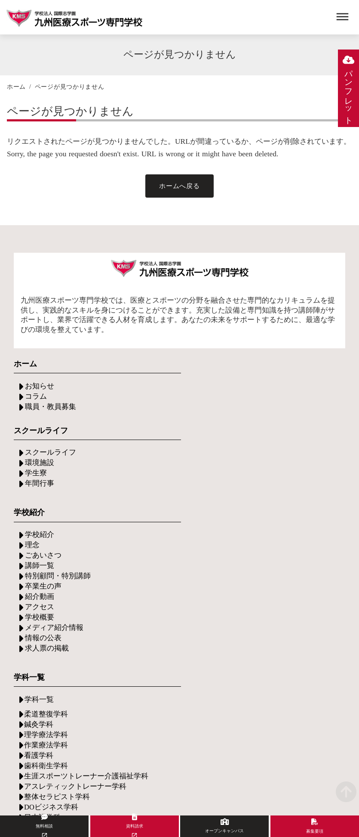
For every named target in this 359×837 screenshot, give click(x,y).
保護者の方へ (45, 614)
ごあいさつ (155, 427)
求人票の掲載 (158, 520)
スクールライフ (49, 470)
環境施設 (38, 481)
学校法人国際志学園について (73, 730)
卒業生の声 (155, 458)
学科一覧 (263, 406)
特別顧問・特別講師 (168, 447)
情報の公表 (155, 509)
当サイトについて (121, 769)
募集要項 (38, 593)
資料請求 (38, 666)
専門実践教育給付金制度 (175, 603)
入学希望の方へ (49, 583)
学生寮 (35, 491)
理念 (144, 416)
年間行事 (38, 501)
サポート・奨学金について (179, 592)
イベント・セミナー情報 (63, 635)
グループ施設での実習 (284, 603)
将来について (270, 582)
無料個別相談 (45, 655)
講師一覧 (151, 437)
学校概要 (151, 489)
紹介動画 (151, 468)
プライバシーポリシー (305, 769)
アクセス (151, 478)
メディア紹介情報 (165, 499)
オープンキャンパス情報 (63, 624)
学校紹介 (151, 406)
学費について (158, 582)
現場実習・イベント (281, 592)
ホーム (16, 89)
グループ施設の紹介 (281, 613)
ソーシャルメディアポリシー (209, 769)
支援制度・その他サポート (66, 604)
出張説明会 (42, 645)
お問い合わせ (45, 676)
